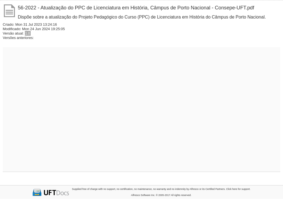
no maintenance (143, 189)
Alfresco (194, 189)
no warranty (159, 189)
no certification (125, 189)
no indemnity (179, 189)
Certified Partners (215, 189)
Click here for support (238, 189)
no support (109, 189)
